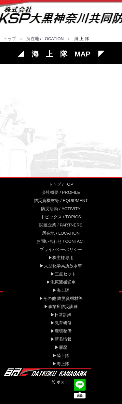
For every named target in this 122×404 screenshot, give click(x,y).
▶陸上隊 (60, 355)
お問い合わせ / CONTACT (61, 241)
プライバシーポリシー (61, 249)
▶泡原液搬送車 (61, 282)
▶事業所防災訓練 (61, 306)
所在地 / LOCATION (45, 38)
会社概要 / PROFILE (61, 192)
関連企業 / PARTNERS (60, 225)
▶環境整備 (61, 331)
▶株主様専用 (61, 257)
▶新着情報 (61, 339)
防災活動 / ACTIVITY (60, 208)
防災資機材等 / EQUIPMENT (61, 200)
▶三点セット (61, 274)
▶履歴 (61, 347)
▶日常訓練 (61, 314)
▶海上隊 (60, 290)
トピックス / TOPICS (61, 216)
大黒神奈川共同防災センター (61, 14)
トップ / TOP (60, 184)
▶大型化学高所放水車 (61, 265)
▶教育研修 (61, 322)
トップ (9, 38)
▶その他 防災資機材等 (61, 298)
